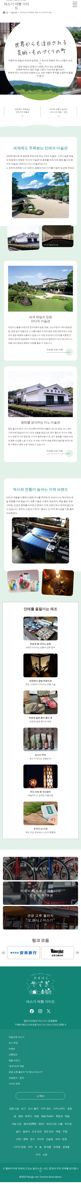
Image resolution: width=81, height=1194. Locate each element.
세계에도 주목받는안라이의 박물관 (22, 111)
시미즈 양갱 (22, 1158)
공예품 (34, 1166)
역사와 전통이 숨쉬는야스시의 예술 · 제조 (59, 111)
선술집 (51, 1151)
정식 (31, 1151)
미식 (43, 1166)
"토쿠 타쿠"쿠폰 (18, 1070)
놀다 (14, 1143)
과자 (34, 1158)
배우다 (56, 1120)
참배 (47, 1120)
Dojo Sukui (25, 1128)
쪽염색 (39, 1128)
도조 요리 (36, 1143)
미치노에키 (22, 1120)
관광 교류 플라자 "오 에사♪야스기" (28, 1076)
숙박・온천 (64, 1151)
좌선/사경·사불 (49, 1135)
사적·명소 (58, 1112)
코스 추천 (14, 1047)
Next (77, 956)
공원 (34, 1120)
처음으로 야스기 (18, 1041)
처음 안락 (15, 12)
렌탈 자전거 (15, 1064)
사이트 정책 (15, 1087)
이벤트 (12, 1052)
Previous (4, 956)
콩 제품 (53, 1158)
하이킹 (66, 1135)
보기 (32, 1112)
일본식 (23, 1143)
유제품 (64, 1158)
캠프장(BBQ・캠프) (25, 1135)
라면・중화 (19, 1151)
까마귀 (40, 1151)
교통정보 (14, 1058)
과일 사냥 (59, 1128)
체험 (65, 1120)
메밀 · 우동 (65, 1143)
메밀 (48, 1128)
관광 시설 (22, 1112)
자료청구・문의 (17, 1081)
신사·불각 (44, 1112)
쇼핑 (51, 1166)
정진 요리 (50, 1143)
